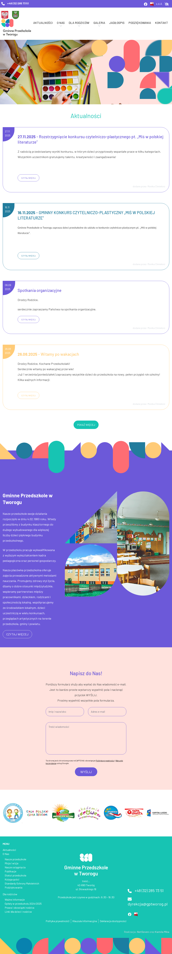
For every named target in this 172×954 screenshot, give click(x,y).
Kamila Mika (162, 931)
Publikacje (10, 871)
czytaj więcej (28, 178)
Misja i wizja (11, 863)
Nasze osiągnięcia (15, 867)
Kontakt (161, 23)
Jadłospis (116, 23)
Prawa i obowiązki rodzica (19, 907)
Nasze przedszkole (15, 859)
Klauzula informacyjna (84, 921)
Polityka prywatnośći (58, 921)
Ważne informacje (15, 899)
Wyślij (86, 772)
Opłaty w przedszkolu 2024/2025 (23, 903)
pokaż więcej (86, 424)
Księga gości (12, 879)
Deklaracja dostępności (113, 921)
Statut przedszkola (15, 875)
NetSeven (143, 931)
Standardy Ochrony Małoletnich (22, 883)
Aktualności (43, 23)
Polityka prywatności (105, 760)
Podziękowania (139, 23)
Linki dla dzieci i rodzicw (18, 911)
